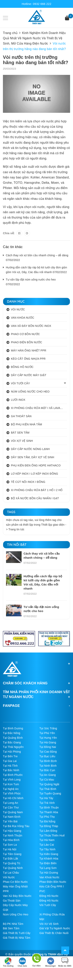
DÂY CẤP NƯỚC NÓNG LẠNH (30, 449)
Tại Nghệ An (10, 789)
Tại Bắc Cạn (47, 770)
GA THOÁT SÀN (21, 416)
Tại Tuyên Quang (50, 793)
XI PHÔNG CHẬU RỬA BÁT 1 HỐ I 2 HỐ (37, 490)
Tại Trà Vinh (47, 802)
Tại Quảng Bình (13, 737)
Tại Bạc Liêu (47, 756)
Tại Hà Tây (46, 798)
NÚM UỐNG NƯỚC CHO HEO (30, 391)
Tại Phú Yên (47, 733)
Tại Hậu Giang (12, 830)
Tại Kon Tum (11, 784)
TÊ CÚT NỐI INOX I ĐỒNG (28, 481)
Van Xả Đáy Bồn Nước (17, 895)
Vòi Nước (9, 877)
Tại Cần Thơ (11, 807)
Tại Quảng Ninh (13, 867)
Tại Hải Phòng (12, 751)
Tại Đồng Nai (48, 746)
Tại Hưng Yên (48, 737)
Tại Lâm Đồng (48, 830)
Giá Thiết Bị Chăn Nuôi (54, 933)
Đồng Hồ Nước (49, 895)
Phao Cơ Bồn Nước (15, 881)
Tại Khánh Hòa (49, 858)
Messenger (50, 962)
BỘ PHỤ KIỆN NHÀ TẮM (26, 424)
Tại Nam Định (11, 816)
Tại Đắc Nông (11, 733)
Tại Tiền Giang (12, 854)
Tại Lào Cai (47, 844)
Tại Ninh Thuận (12, 835)
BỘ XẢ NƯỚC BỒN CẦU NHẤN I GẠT (35, 498)
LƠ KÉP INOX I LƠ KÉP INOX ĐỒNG (34, 473)
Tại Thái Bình (48, 789)
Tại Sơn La (10, 844)
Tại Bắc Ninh (11, 770)
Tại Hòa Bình (11, 840)
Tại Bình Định (48, 761)
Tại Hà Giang (48, 742)
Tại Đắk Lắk (10, 858)
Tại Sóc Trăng (48, 728)
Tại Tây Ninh (47, 849)
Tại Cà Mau (47, 779)
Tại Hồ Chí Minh (13, 798)
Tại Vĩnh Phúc (12, 793)
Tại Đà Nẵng (47, 821)
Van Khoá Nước (50, 877)
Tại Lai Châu (11, 872)
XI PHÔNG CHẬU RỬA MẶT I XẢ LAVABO (37, 408)
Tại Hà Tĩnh (10, 765)
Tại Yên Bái (10, 821)
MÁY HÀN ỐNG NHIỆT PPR (28, 350)
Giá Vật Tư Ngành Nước (55, 928)
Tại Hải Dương (49, 872)
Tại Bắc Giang (12, 742)
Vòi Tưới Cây (48, 905)
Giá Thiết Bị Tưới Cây (16, 933)
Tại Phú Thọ (47, 816)
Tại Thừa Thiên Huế (52, 835)
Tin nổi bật (17, 544)
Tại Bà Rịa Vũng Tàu (16, 826)
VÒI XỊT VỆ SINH (22, 440)
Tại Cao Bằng (48, 751)
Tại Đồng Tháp (49, 826)
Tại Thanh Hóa (49, 812)
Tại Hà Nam (47, 840)
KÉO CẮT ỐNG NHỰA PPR (28, 358)
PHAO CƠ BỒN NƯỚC (25, 334)
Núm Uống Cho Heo (15, 914)
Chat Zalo (22, 962)
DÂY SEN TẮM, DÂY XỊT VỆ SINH (32, 457)
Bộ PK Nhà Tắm (13, 923)
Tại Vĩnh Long (12, 779)
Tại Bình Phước (13, 774)
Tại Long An (10, 802)
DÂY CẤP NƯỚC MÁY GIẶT (28, 375)
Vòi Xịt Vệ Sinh (49, 923)
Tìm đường (8, 962)
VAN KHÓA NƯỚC (22, 317)
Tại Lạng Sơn (48, 867)
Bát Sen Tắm (11, 928)
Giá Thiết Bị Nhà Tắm (16, 937)
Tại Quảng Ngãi (49, 784)
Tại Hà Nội (9, 849)
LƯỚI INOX (18, 399)
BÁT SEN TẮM (20, 432)
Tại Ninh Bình (48, 765)
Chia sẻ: (9, 233)
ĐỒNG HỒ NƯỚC (22, 366)
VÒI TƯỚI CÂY (20, 383)
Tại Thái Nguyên (13, 746)
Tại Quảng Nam (13, 812)
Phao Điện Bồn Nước (53, 881)
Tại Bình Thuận (49, 807)
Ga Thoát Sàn (11, 900)
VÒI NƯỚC (18, 309)
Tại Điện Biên (48, 863)
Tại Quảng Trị (11, 863)
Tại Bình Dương (13, 728)
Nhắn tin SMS (64, 962)
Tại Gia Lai (10, 761)
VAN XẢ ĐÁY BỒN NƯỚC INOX (31, 325)
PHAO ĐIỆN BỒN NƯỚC (26, 342)
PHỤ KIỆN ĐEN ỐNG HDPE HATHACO (36, 465)
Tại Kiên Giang (49, 854)
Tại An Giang (48, 774)
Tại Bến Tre (10, 756)
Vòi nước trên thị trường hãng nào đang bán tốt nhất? (35, 60)
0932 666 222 (42, 3)
